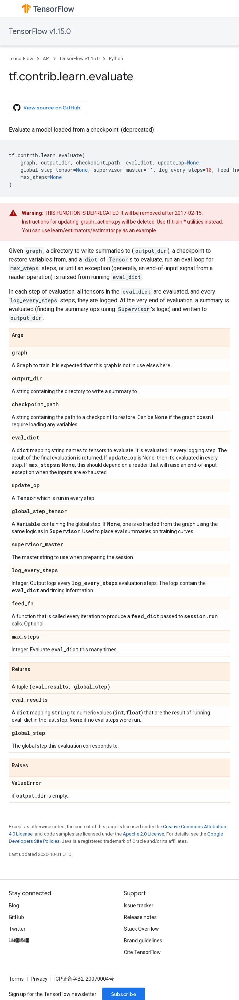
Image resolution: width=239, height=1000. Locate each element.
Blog (14, 905)
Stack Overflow (141, 929)
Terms (16, 979)
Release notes (140, 917)
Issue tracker (138, 905)
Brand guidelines (143, 940)
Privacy (39, 979)
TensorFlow (21, 58)
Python (116, 58)
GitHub (16, 917)
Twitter (17, 929)
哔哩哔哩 (19, 940)
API (46, 58)
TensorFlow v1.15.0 (40, 31)
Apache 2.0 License (143, 834)
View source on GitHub (46, 107)
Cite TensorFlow (142, 952)
